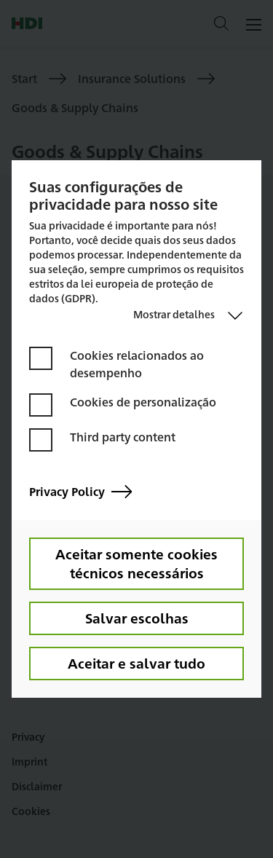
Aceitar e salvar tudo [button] (136, 662)
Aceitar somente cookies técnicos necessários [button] (136, 563)
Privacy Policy (80, 492)
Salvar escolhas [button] (137, 617)
